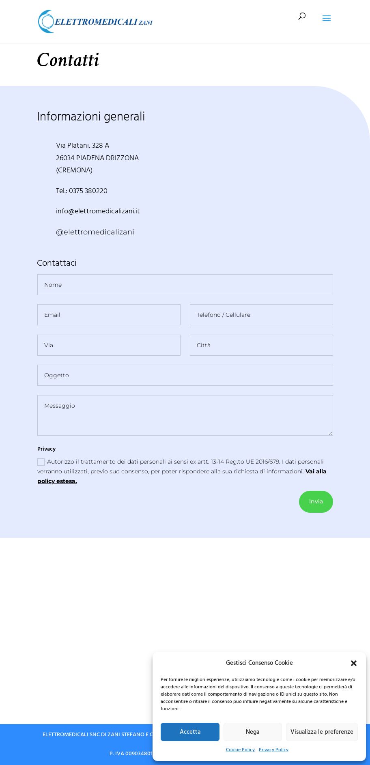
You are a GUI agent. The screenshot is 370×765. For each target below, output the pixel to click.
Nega (252, 732)
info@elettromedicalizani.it (98, 211)
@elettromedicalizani (95, 232)
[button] (354, 663)
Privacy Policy (273, 749)
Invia (316, 501)
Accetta (190, 732)
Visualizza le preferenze (321, 732)
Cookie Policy (240, 749)
